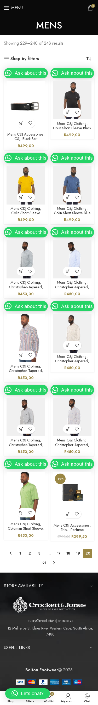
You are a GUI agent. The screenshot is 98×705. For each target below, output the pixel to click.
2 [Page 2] (29, 553)
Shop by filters (24, 58)
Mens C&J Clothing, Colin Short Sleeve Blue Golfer (72, 213)
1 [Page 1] (20, 553)
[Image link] (49, 604)
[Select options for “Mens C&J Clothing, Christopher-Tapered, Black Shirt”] (21, 429)
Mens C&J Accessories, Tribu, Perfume (72, 527)
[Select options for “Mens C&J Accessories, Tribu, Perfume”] (67, 513)
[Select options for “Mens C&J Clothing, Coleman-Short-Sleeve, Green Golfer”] (21, 512)
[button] (26, 73)
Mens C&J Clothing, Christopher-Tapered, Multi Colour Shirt (26, 371)
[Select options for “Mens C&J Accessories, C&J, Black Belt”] (21, 123)
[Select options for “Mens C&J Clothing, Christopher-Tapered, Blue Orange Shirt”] (67, 429)
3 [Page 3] (39, 553)
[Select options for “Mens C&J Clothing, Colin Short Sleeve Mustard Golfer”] (21, 197)
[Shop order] (90, 59)
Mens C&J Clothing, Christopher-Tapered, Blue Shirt (26, 287)
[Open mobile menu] (13, 8)
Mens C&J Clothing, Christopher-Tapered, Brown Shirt (72, 361)
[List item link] (49, 621)
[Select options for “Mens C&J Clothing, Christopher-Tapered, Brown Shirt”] (67, 345)
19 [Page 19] (78, 553)
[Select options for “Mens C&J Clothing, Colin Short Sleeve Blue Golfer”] (67, 197)
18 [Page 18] (68, 553)
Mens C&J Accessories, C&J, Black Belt (25, 136)
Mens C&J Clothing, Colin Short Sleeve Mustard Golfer (25, 213)
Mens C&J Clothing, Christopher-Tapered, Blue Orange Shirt (72, 445)
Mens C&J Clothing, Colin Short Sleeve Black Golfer (72, 128)
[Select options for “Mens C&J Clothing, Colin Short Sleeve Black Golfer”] (67, 112)
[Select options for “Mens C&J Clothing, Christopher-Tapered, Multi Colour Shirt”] (21, 355)
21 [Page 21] (44, 563)
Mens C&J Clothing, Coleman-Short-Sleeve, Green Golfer (26, 528)
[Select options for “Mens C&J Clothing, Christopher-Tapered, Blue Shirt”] (21, 271)
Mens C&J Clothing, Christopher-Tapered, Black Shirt (26, 445)
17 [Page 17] (59, 553)
